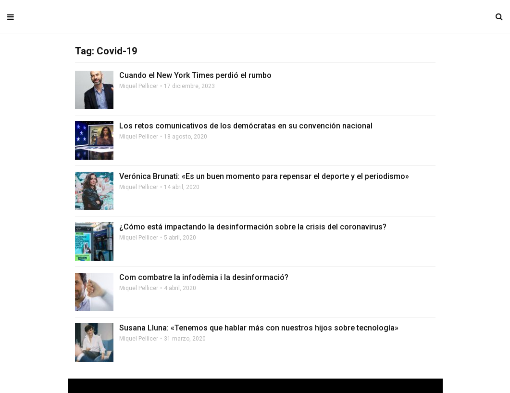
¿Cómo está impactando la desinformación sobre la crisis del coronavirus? (252, 226)
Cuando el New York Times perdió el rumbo (195, 75)
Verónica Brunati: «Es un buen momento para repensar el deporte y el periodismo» (264, 176)
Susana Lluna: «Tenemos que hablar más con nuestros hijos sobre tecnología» (258, 327)
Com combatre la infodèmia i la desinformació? (203, 277)
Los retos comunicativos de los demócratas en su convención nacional (246, 125)
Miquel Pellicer (138, 86)
